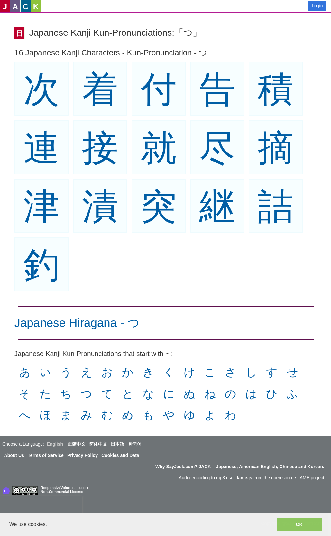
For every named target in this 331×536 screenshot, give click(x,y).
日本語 (117, 444)
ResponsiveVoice (55, 488)
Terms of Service (46, 455)
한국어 (135, 444)
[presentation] (41, 506)
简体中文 (98, 444)
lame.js (244, 477)
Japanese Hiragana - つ (77, 322)
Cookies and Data (120, 455)
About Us (14, 455)
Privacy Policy (82, 455)
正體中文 (77, 444)
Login (317, 5)
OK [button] (299, 524)
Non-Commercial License (62, 492)
